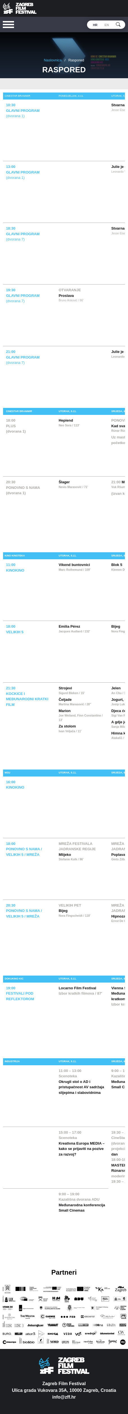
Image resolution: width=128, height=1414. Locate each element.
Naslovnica (53, 60)
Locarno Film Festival (77, 988)
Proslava (66, 296)
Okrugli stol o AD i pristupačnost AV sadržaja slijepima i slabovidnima (81, 1087)
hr (95, 25)
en (106, 25)
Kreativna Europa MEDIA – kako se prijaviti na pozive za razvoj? (82, 1148)
